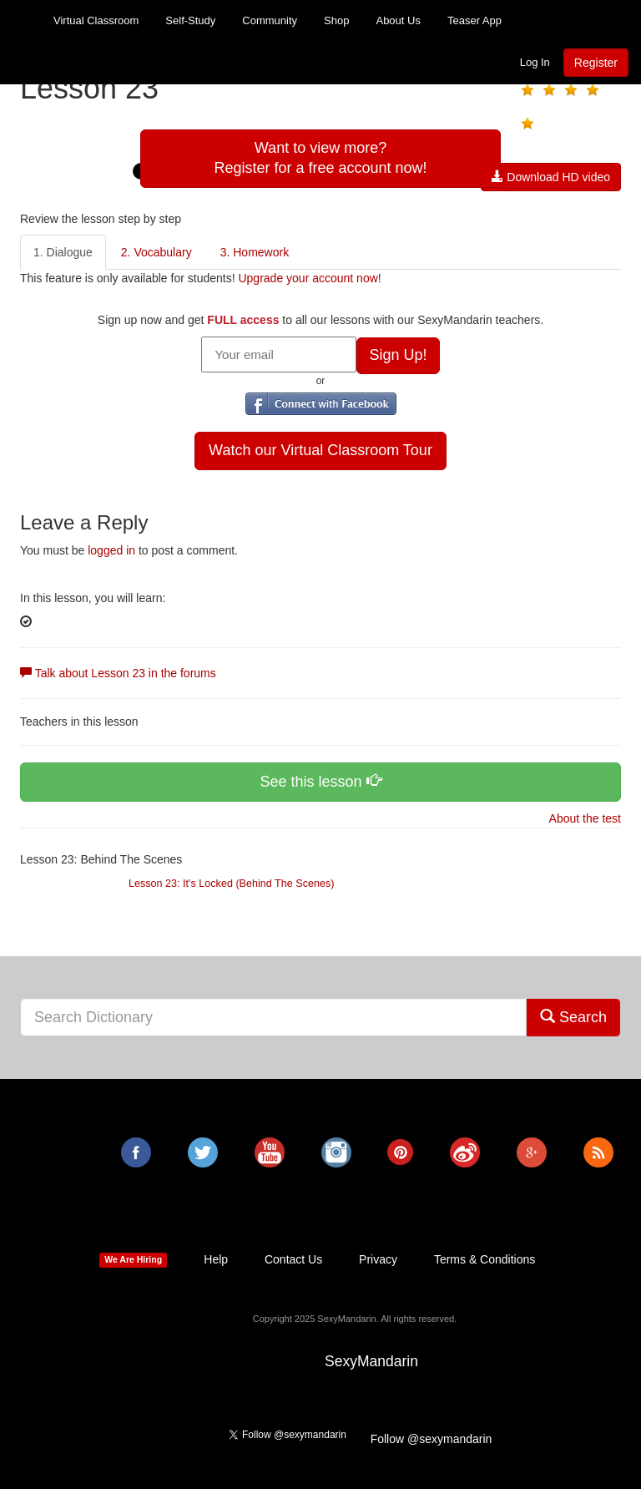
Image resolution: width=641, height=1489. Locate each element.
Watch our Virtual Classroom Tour (320, 450)
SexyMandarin (371, 1361)
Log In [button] (535, 62)
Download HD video (551, 177)
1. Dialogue (63, 252)
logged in (111, 550)
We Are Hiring (133, 1260)
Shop (336, 20)
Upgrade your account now (307, 278)
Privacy (378, 1259)
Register (596, 62)
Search (573, 1017)
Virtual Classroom (96, 20)
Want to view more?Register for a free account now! (320, 157)
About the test (583, 818)
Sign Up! (397, 355)
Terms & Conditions (484, 1259)
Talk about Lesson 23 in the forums (118, 673)
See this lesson (320, 781)
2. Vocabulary (156, 252)
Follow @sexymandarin (431, 1439)
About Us (398, 20)
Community (269, 20)
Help (216, 1259)
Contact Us (293, 1259)
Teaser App (474, 20)
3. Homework (254, 252)
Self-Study (190, 20)
